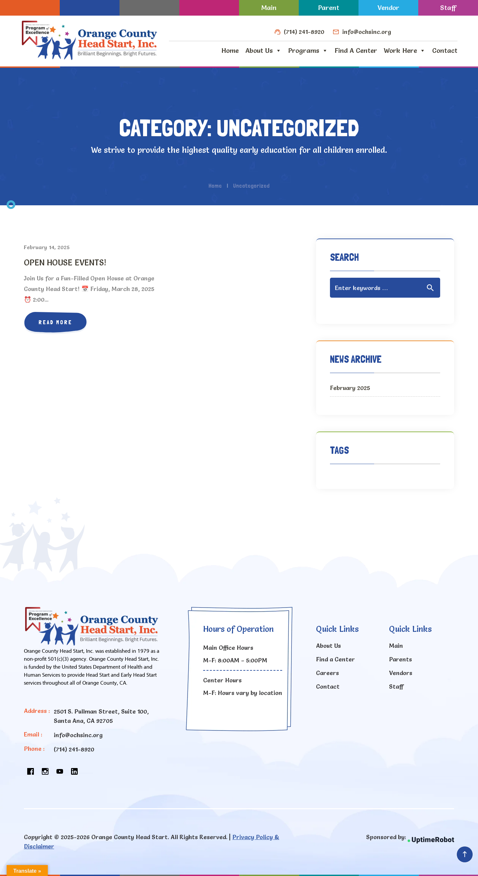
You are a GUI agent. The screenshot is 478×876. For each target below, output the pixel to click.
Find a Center (356, 50)
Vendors (400, 673)
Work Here (405, 50)
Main (269, 8)
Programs (308, 50)
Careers (327, 673)
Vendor (388, 8)
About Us (263, 50)
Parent (328, 8)
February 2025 (350, 388)
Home (230, 50)
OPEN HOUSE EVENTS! (65, 262)
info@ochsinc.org (366, 32)
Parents (400, 659)
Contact (444, 50)
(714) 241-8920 (304, 32)
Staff (448, 8)
